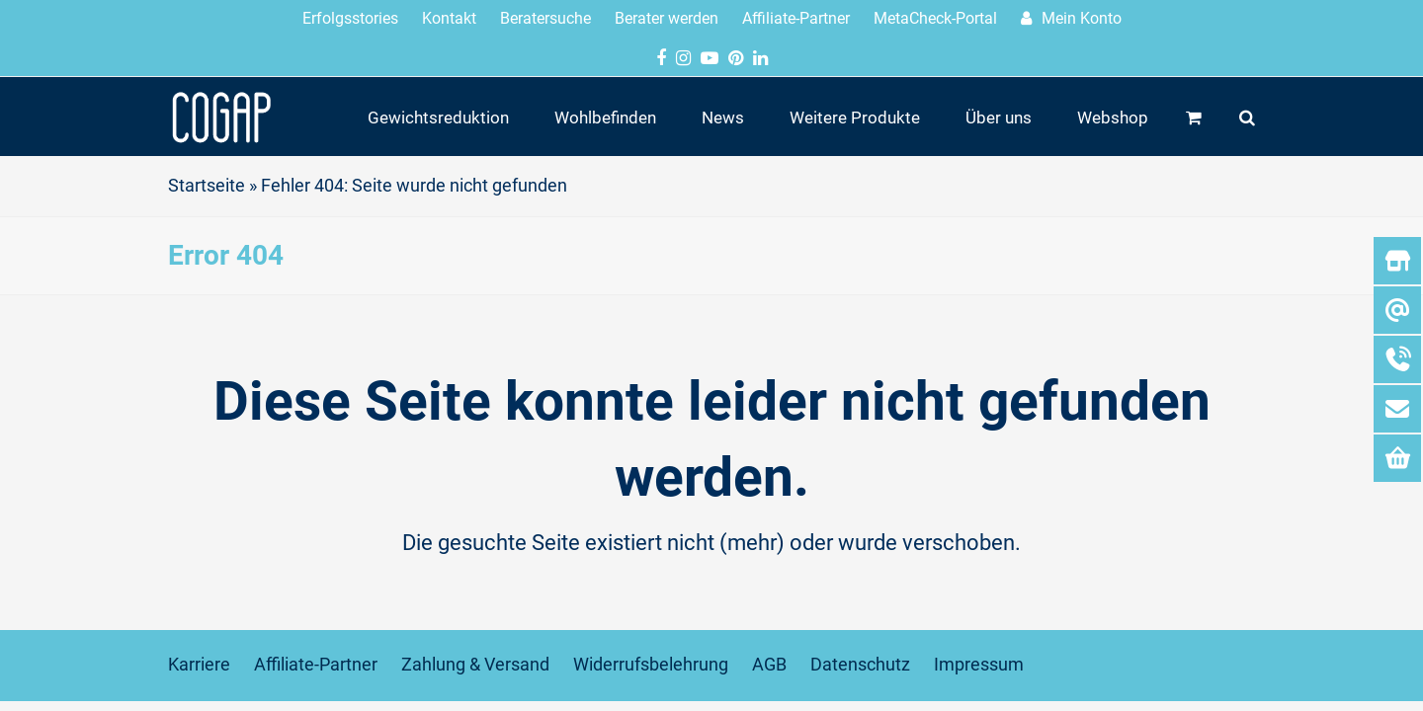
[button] (1193, 116)
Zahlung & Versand (475, 664)
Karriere (199, 664)
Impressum (979, 664)
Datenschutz (860, 664)
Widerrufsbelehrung (650, 664)
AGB (769, 664)
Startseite (206, 186)
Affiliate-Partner (315, 664)
